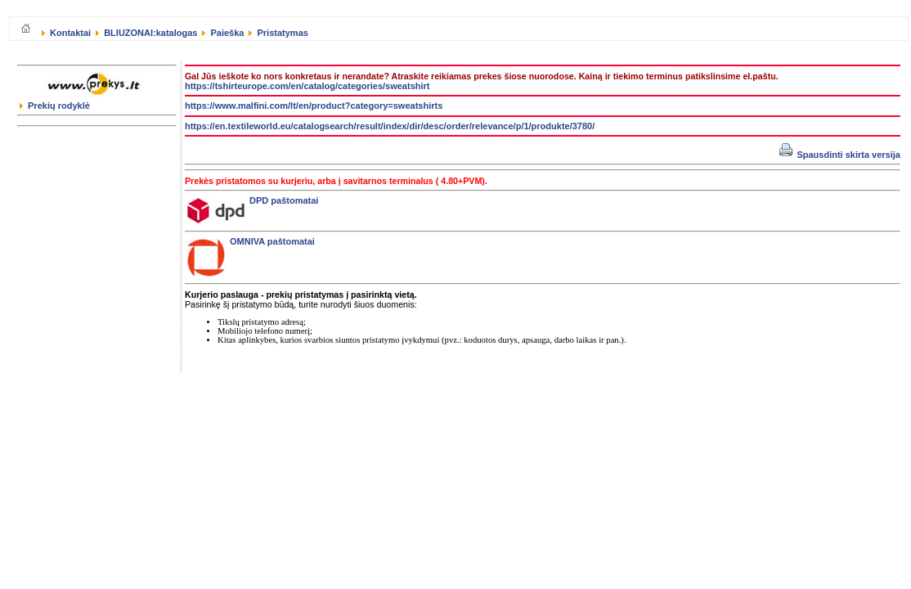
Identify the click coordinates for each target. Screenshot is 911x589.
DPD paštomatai (252, 200)
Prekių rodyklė (55, 105)
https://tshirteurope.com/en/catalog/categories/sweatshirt (307, 86)
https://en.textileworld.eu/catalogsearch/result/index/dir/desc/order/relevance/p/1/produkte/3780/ (390, 126)
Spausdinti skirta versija (839, 155)
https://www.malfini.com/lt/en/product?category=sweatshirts (313, 105)
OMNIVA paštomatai (251, 241)
